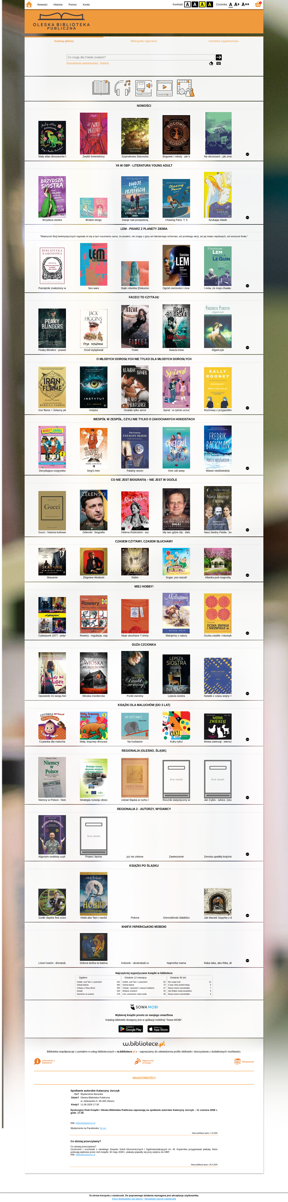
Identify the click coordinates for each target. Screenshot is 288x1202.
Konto (86, 4)
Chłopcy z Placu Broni (86, 988)
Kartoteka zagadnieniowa (223, 41)
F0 (230, 4)
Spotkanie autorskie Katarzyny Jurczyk (95, 1090)
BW (194, 4)
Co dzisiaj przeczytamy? (86, 1141)
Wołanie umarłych (130, 991)
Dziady (80, 991)
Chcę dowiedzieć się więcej (127, 1198)
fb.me (103, 1128)
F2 (245, 4)
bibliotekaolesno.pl (85, 1123)
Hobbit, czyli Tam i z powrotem (89, 982)
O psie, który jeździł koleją (179, 985)
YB (202, 4)
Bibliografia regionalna (144, 41)
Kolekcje (104, 63)
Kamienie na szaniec (85, 994)
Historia (57, 4)
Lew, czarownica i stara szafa (135, 994)
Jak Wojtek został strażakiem (180, 991)
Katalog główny (64, 41)
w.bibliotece (126, 1051)
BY (210, 4)
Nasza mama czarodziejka (179, 988)
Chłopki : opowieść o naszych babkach (138, 988)
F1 (237, 4)
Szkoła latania (83, 985)
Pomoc (73, 4)
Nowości (42, 4)
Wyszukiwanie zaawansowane (82, 63)
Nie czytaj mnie (174, 982)
